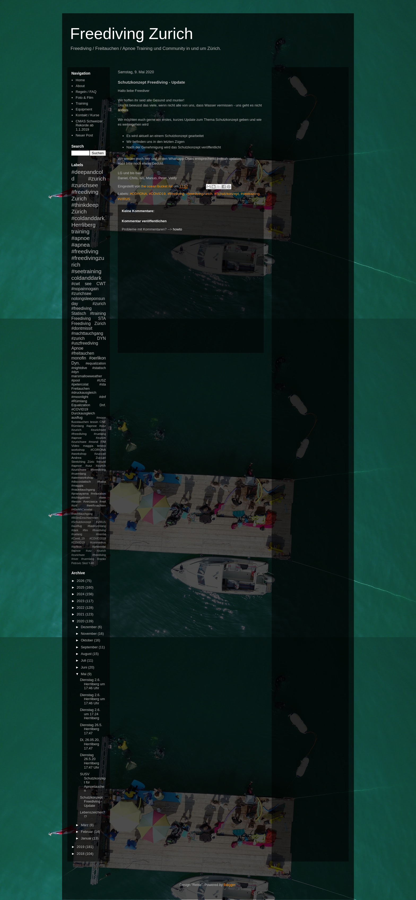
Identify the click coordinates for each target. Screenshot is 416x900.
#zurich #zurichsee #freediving (88, 185)
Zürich (79, 211)
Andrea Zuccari (88, 457)
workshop (78, 449)
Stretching (78, 461)
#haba (101, 481)
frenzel (101, 461)
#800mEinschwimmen (84, 517)
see (88, 283)
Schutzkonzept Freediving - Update (91, 801)
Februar (87, 832)
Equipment (84, 109)
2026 (81, 581)
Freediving (81, 318)
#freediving (175, 194)
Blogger (229, 885)
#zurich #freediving (88, 306)
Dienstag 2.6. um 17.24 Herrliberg (90, 714)
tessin (94, 421)
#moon (101, 417)
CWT (101, 283)
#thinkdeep (84, 205)
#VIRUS (124, 199)
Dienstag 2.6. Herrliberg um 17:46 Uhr (92, 684)
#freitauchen (82, 353)
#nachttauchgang (87, 333)
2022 (81, 608)
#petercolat (79, 384)
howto (177, 229)
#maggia (77, 485)
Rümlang (77, 425)
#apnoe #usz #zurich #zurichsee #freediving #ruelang (88, 429)
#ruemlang (87, 559)
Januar (86, 838)
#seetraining (250, 194)
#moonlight (79, 397)
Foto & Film (84, 98)
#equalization (95, 363)
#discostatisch (81, 481)
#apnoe (80, 238)
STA (102, 318)
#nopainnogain (84, 288)
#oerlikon (97, 358)
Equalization (80, 405)
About (80, 86)
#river (74, 559)
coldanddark (86, 278)
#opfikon (76, 546)
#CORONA (138, 194)
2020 (81, 621)
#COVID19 (157, 194)
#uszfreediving (84, 343)
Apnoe (77, 348)
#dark (74, 530)
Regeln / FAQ (86, 92)
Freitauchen (80, 389)
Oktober (87, 640)
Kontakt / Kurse (87, 115)
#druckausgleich (83, 393)
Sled (85, 563)
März (85, 825)
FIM (103, 441)
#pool (75, 380)
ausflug (77, 417)
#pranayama (80, 493)
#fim (85, 530)
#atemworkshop (82, 477)
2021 (81, 614)
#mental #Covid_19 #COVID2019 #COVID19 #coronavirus (88, 538)
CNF (102, 421)
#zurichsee (81, 293)
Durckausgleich (83, 413)
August (87, 654)
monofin (78, 358)
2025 (81, 587)
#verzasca (90, 501)
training (80, 231)
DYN (101, 338)
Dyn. (75, 363)
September (90, 647)
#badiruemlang (97, 526)
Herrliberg (83, 225)
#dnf (102, 397)
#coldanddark (88, 218)
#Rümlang (79, 401)
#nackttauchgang (83, 489)
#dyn (75, 372)
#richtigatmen (80, 497)
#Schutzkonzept (226, 194)
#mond (93, 441)
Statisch (78, 313)
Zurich (79, 198)
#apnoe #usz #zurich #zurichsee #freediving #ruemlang (88, 469)
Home (80, 80)
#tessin (76, 501)
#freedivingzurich (199, 194)
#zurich (78, 338)
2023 (81, 601)
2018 (81, 854)
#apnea (80, 245)
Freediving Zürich (88, 323)
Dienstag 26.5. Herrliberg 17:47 (91, 729)
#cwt (75, 283)
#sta (102, 384)
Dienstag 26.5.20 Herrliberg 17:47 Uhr (89, 761)
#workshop (78, 453)
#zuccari (100, 453)
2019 (81, 847)
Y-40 (91, 563)
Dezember (89, 627)
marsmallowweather (86, 376)
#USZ (101, 380)
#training (98, 313)
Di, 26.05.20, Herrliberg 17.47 (89, 744)
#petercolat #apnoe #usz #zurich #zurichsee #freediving (88, 550)
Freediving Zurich (131, 33)
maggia (88, 445)
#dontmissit (81, 328)
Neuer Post (84, 135)
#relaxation (98, 493)
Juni (84, 667)
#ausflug (76, 526)
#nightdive (79, 368)
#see (102, 497)
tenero (101, 445)
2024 (81, 594)
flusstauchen (80, 421)
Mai (84, 674)
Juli (84, 660)
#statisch (99, 368)
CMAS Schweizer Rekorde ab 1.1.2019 (89, 125)
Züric (91, 461)
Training (82, 103)
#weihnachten (96, 505)
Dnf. (102, 405)
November (89, 634)
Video (75, 445)
